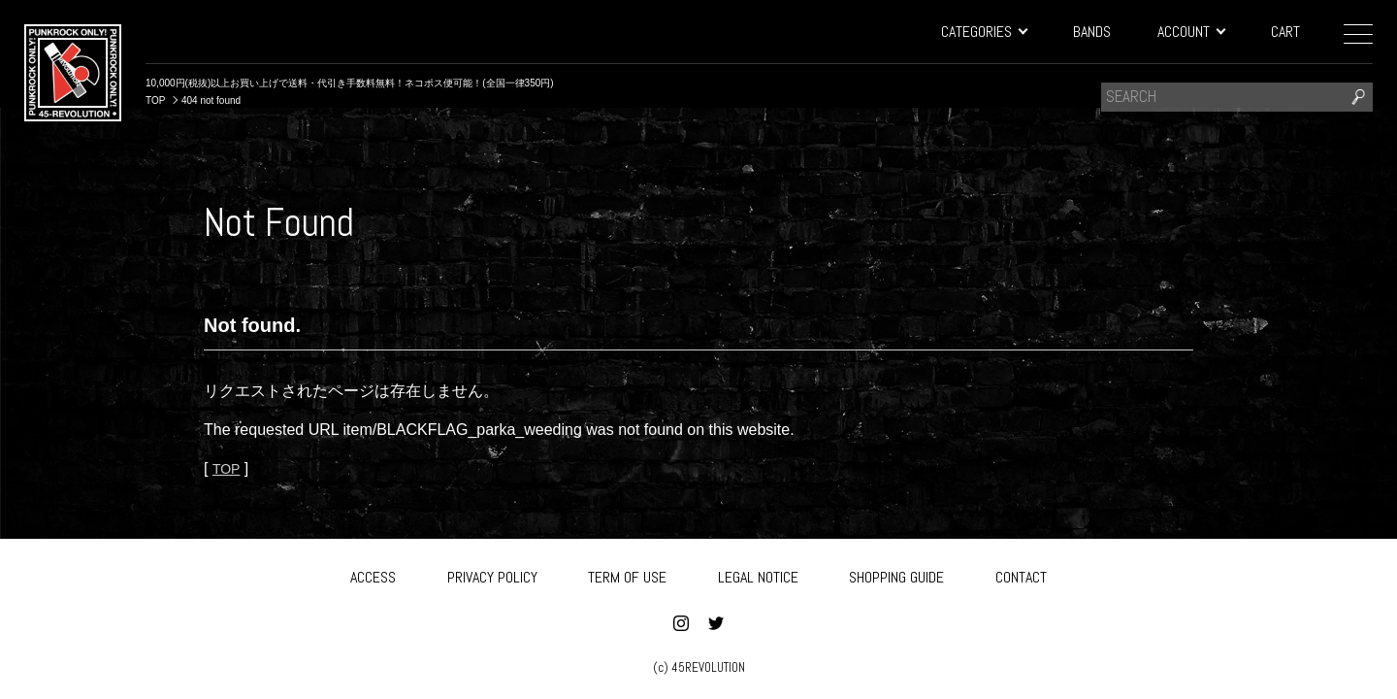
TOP (228, 468)
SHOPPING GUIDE (896, 574)
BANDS (1092, 31)
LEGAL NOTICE (758, 574)
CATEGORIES (983, 31)
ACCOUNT (1190, 31)
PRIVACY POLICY (492, 574)
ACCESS (373, 574)
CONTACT (1021, 574)
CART (1285, 31)
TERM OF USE (627, 574)
